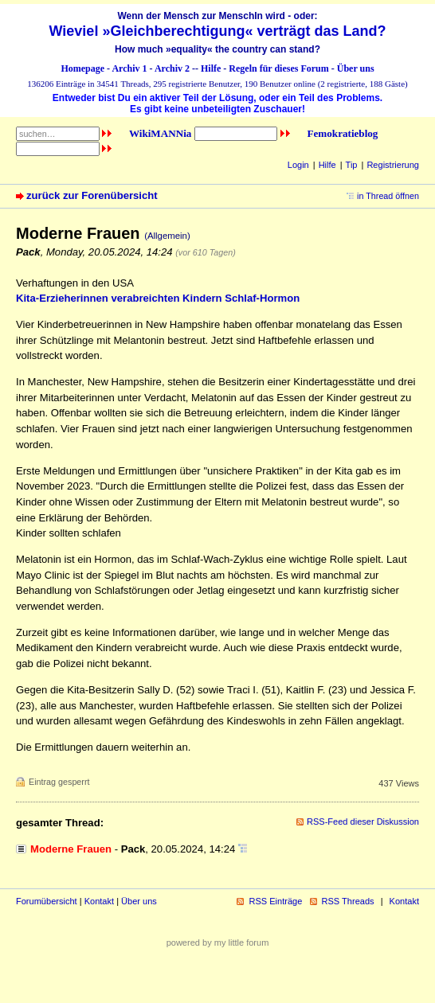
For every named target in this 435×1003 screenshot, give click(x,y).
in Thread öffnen (388, 196)
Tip (352, 165)
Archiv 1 (129, 68)
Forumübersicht (46, 901)
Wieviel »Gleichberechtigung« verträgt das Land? (217, 31)
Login (298, 165)
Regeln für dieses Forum (278, 68)
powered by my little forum (218, 942)
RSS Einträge (275, 901)
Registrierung (392, 165)
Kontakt (99, 901)
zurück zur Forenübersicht (92, 195)
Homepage (82, 68)
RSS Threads (348, 901)
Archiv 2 (172, 68)
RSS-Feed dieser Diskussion (363, 821)
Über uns (355, 68)
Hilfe (211, 68)
